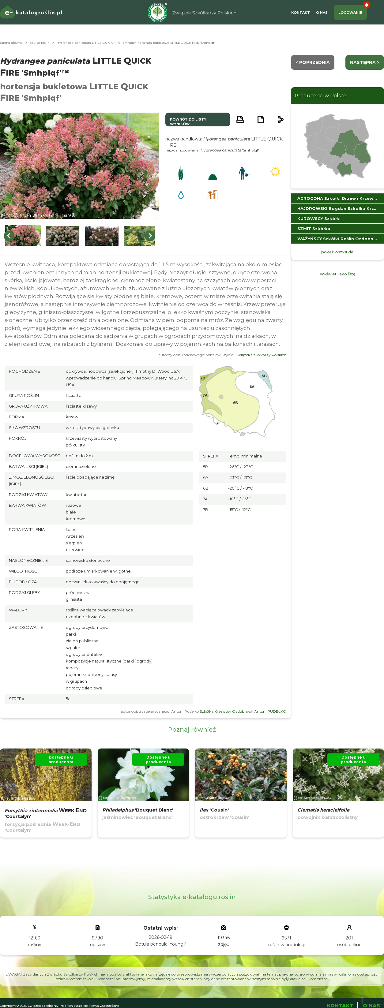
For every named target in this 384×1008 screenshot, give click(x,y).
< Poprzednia (313, 62)
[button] (23, 236)
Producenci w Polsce (320, 96)
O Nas (322, 12)
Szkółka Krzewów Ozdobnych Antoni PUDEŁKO (243, 711)
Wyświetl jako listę (338, 273)
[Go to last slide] (9, 236)
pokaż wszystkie (337, 251)
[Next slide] (150, 236)
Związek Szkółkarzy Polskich (260, 355)
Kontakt (300, 12)
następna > (364, 62)
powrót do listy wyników (188, 121)
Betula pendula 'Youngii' (160, 944)
